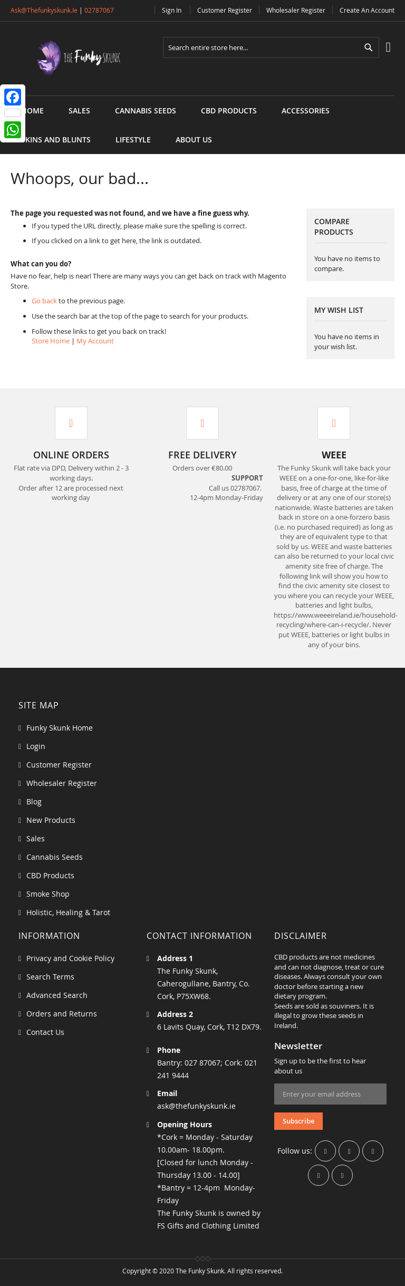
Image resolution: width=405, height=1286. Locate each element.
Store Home (51, 341)
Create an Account (367, 10)
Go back (44, 300)
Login (35, 746)
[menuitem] (79, 110)
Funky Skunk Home (59, 728)
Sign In (171, 10)
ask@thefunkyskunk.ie (44, 10)
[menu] (202, 95)
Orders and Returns (61, 1014)
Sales (35, 838)
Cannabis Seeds (54, 857)
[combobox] (271, 47)
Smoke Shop (48, 894)
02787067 (99, 10)
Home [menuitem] (32, 110)
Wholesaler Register (295, 10)
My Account (95, 341)
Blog (34, 801)
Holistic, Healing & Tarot (68, 912)
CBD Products (50, 875)
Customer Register (224, 10)
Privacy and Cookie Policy (70, 958)
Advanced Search (57, 995)
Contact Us (45, 1032)
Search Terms (50, 977)
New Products (50, 820)
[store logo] (71, 58)
